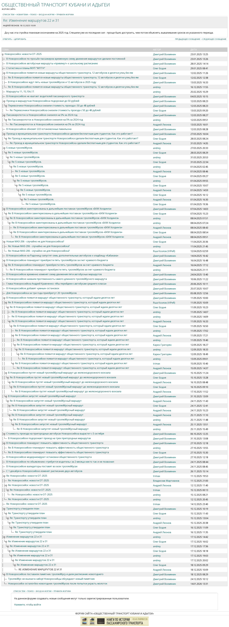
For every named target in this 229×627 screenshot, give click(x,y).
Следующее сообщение (214, 39)
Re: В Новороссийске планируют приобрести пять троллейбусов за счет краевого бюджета (60, 264)
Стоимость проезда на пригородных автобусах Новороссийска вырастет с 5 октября (55, 433)
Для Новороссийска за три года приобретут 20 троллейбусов (41, 293)
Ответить (7, 39)
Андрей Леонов (11, 25)
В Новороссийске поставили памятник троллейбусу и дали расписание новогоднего (54, 574)
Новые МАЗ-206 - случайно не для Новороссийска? (35, 241)
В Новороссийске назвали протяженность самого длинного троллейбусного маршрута (56, 279)
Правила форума (65, 14)
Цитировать (20, 39)
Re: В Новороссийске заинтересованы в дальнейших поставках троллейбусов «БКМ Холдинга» (62, 213)
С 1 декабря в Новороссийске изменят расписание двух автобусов (44, 471)
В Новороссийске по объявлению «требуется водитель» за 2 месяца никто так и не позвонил (60, 461)
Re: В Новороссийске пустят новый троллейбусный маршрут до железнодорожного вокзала (63, 377)
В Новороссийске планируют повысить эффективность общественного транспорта (54, 443)
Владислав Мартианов (166, 480)
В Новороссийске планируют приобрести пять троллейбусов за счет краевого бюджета (57, 260)
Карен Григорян (162, 344)
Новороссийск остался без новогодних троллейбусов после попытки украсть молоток (57, 583)
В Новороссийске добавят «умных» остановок (32, 288)
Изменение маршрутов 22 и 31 (24, 536)
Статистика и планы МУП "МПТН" (25, 68)
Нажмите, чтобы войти (27, 604)
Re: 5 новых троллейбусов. (23, 152)
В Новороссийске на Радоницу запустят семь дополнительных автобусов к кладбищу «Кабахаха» (62, 255)
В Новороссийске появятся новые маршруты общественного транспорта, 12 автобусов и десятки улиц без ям (69, 72)
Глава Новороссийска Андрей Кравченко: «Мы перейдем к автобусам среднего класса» (56, 283)
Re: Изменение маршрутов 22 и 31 (27, 541)
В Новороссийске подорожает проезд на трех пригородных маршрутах (49, 438)
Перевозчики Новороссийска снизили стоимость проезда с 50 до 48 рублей (51, 105)
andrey (157, 87)
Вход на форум (46, 14)
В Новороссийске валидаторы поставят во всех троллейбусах (41, 466)
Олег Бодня (159, 68)
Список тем (8, 14)
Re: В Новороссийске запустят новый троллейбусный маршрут (46, 400)
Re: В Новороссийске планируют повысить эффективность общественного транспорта (58, 447)
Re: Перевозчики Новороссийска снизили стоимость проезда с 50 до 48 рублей (55, 110)
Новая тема (22, 14)
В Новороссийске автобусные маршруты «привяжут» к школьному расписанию (52, 63)
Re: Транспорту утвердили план (26, 513)
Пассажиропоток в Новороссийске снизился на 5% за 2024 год (41, 115)
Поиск (33, 14)
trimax (156, 363)
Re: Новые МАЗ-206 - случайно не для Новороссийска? (39, 246)
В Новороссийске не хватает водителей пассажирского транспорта (45, 96)
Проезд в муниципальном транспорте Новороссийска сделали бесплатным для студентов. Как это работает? (69, 133)
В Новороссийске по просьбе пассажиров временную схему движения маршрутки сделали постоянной (65, 58)
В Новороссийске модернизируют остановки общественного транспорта (49, 457)
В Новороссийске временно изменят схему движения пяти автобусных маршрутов (54, 274)
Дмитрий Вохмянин (164, 54)
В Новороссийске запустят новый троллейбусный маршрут (42, 396)
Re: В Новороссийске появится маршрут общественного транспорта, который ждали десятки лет (64, 302)
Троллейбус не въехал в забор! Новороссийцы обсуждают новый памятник (51, 578)
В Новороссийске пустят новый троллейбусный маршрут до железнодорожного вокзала (59, 372)
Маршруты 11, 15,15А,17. (20, 91)
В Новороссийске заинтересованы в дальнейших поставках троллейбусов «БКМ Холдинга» (59, 208)
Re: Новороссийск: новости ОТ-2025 (26, 475)
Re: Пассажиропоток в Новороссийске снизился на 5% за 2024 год (45, 119)
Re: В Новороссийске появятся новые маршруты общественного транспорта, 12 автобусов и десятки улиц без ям (73, 77)
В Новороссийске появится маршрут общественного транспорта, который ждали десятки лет (60, 297)
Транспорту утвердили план (22, 508)
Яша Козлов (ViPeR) (164, 251)
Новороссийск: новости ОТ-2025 (23, 54)
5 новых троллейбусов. (19, 147)
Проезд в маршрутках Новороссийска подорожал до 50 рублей (42, 100)
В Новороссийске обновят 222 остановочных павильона (38, 129)
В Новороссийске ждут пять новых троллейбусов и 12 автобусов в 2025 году (52, 82)
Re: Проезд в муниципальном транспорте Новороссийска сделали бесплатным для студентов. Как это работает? (73, 138)
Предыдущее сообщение (187, 39)
